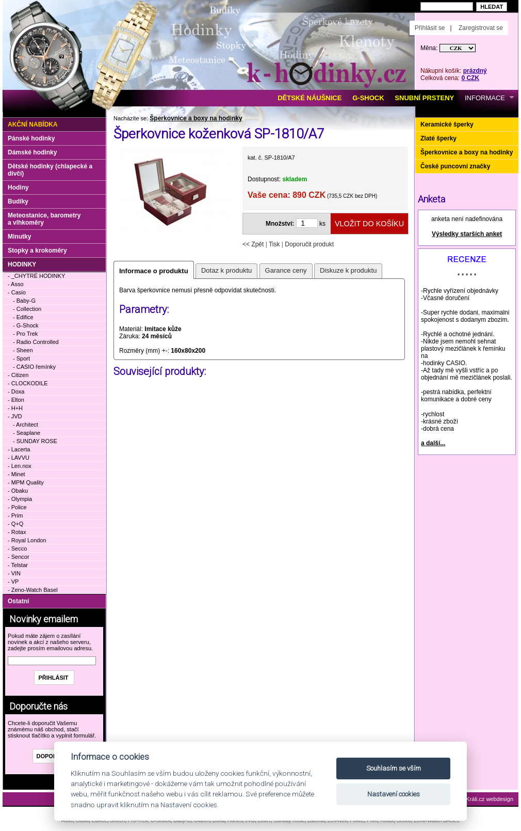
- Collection (27, 309)
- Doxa (16, 391)
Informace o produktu (153, 271)
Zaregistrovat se (481, 28)
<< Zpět (253, 244)
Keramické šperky (447, 124)
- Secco (17, 548)
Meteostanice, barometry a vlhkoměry (44, 219)
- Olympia (20, 499)
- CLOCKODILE (28, 383)
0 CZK (470, 78)
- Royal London (27, 540)
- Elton (16, 400)
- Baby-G (24, 300)
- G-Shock (26, 325)
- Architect (25, 424)
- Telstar (18, 565)
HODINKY (22, 264)
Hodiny (18, 187)
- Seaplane (26, 433)
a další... (433, 443)
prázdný (475, 70)
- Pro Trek (25, 334)
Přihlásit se (430, 28)
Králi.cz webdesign (489, 799)
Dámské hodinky (32, 152)
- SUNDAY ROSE (35, 441)
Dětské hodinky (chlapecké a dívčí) (50, 170)
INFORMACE (485, 98)
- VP (13, 581)
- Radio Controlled (36, 342)
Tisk (274, 244)
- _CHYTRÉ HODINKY (36, 276)
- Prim (15, 515)
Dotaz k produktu (226, 270)
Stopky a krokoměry (37, 250)
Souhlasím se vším (393, 768)
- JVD (15, 416)
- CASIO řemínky (34, 367)
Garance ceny (286, 270)
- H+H (15, 408)
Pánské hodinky (31, 138)
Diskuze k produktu (348, 270)
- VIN (14, 573)
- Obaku (18, 491)
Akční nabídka (33, 124)
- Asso (16, 284)
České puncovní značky (455, 166)
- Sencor (18, 557)
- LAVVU (18, 457)
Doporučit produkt (309, 244)
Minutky (19, 236)
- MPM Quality (26, 482)
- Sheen (23, 350)
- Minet (16, 474)
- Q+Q (15, 524)
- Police (17, 507)
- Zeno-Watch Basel (33, 590)
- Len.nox (19, 466)
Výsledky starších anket (467, 234)
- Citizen (18, 375)
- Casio (17, 292)
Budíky (18, 201)
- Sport (21, 358)
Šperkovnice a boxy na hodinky (196, 118)
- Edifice (23, 317)
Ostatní (18, 601)
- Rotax (17, 532)
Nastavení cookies (393, 794)
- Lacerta (19, 449)
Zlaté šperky (438, 138)
